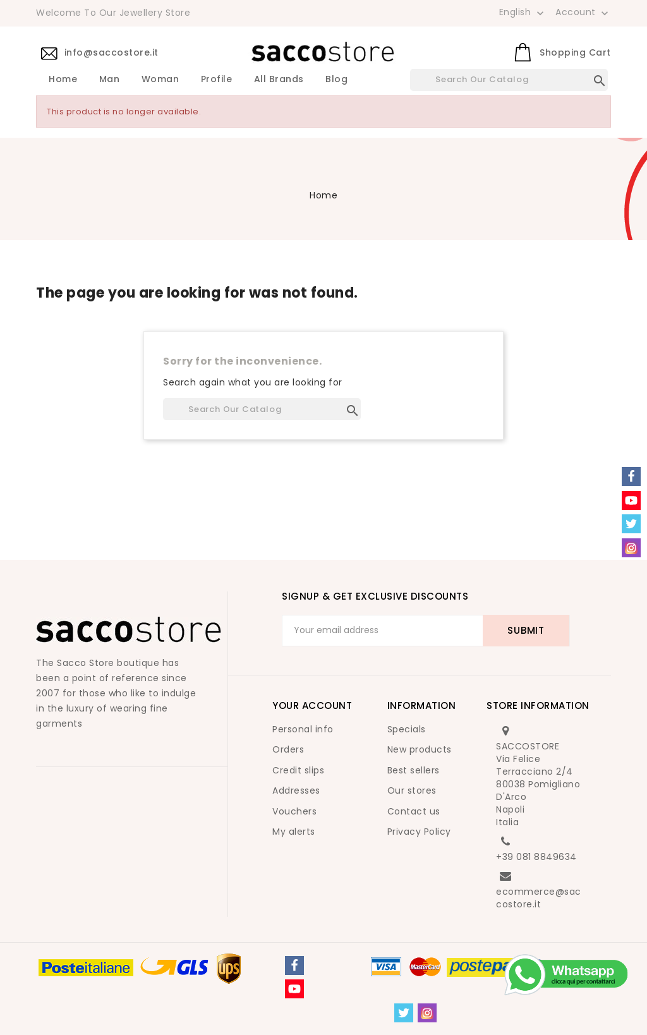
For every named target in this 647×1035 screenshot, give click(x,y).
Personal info (303, 729)
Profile (217, 79)
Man (109, 79)
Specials (406, 729)
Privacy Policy (419, 831)
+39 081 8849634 (536, 856)
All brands (279, 79)
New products (419, 749)
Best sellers (413, 770)
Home (63, 79)
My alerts (293, 831)
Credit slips (298, 770)
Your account (312, 705)
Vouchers (294, 811)
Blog (336, 79)
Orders (288, 749)
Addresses (296, 790)
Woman (160, 79)
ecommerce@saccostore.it (538, 898)
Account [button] (583, 12)
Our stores (412, 790)
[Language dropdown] (523, 12)
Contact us (413, 811)
